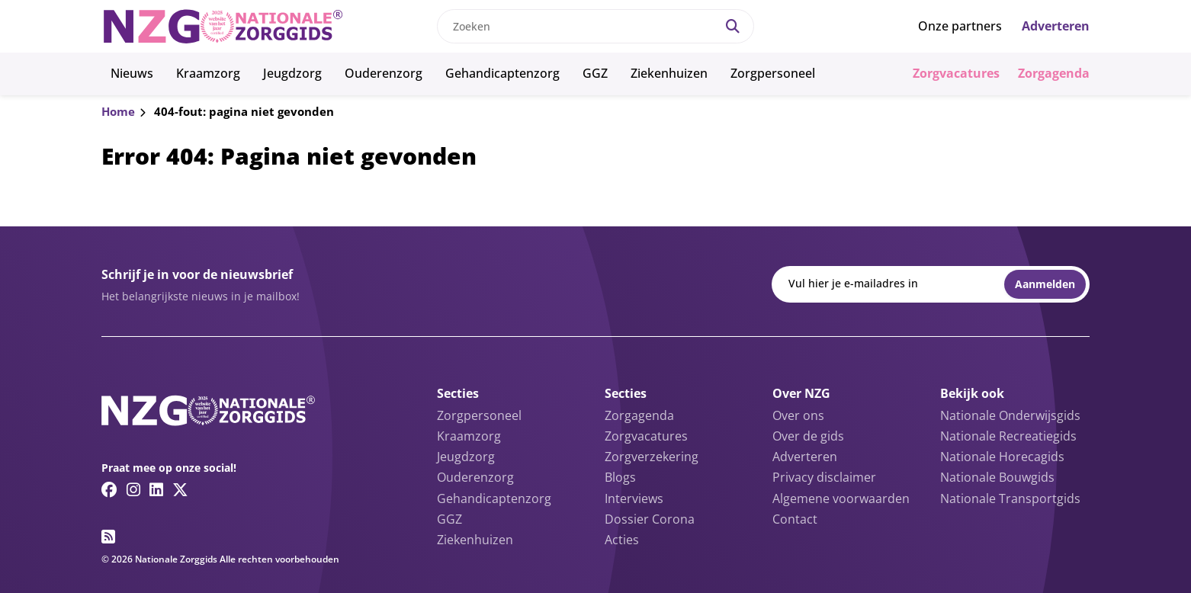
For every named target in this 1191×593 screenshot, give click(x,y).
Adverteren (1056, 26)
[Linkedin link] (156, 489)
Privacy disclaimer (824, 477)
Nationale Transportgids (1010, 498)
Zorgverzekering (651, 456)
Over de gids (808, 436)
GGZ (595, 73)
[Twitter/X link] (180, 489)
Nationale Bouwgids (997, 477)
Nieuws (132, 73)
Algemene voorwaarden (841, 498)
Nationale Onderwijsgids (1010, 415)
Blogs (620, 477)
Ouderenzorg (383, 73)
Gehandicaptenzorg (502, 73)
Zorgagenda (1054, 73)
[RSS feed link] (108, 536)
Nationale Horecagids (1002, 456)
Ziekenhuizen (669, 73)
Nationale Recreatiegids (1008, 436)
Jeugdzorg (292, 73)
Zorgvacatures (956, 73)
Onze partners (960, 26)
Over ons (798, 415)
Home (118, 111)
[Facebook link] (109, 489)
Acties (622, 539)
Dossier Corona (650, 519)
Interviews (634, 498)
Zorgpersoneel (772, 73)
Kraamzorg (208, 73)
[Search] (732, 26)
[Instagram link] (133, 489)
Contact (794, 519)
